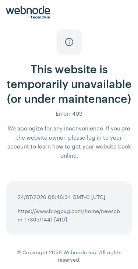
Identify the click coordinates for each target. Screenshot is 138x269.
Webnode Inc (79, 252)
